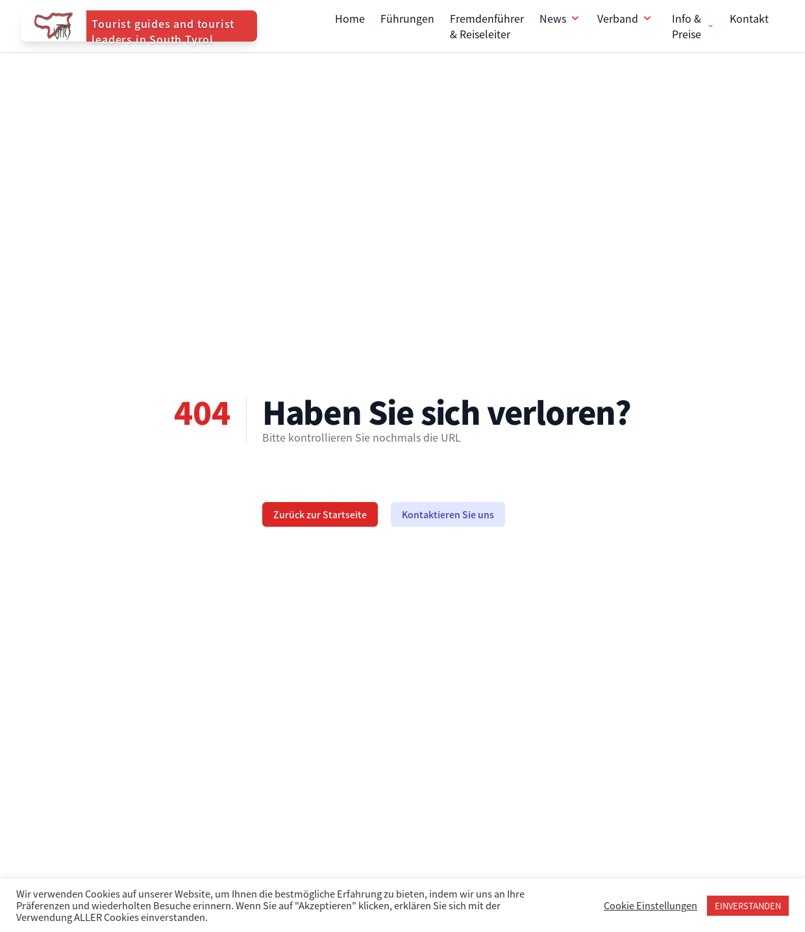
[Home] (139, 26)
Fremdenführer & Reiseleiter (487, 26)
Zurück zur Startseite (320, 514)
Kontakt (749, 18)
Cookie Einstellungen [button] (650, 905)
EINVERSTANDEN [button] (748, 906)
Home (350, 18)
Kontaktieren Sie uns (448, 514)
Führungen (407, 18)
